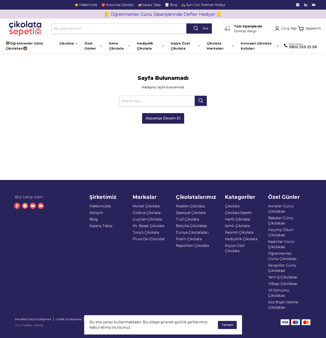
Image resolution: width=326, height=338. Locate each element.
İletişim (96, 213)
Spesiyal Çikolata (191, 213)
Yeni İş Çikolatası (282, 277)
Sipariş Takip (100, 226)
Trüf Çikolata (187, 219)
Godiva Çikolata (146, 213)
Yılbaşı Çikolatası (282, 284)
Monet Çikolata (146, 206)
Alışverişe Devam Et (163, 118)
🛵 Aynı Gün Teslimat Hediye (203, 5)
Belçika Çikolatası (191, 226)
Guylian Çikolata (147, 219)
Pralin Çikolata (189, 239)
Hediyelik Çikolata (241, 239)
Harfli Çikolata (237, 219)
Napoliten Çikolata (192, 246)
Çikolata (232, 206)
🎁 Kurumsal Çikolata (118, 5)
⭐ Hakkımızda (86, 5)
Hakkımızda (100, 206)
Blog (93, 219)
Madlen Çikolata (190, 206)
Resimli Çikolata (239, 232)
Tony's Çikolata (146, 232)
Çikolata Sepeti (238, 213)
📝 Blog (171, 5)
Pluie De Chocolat (149, 239)
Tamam (227, 325)
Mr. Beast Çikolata (148, 226)
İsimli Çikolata (237, 226)
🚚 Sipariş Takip (149, 5)
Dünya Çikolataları (192, 232)
